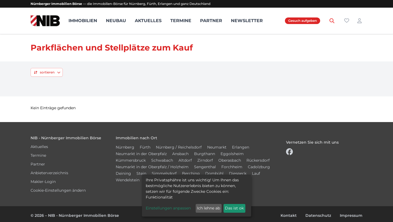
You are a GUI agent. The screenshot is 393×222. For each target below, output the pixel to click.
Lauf (256, 173)
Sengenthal (205, 166)
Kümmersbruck (131, 160)
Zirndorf (205, 160)
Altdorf (185, 160)
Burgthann (204, 153)
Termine (180, 20)
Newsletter (247, 20)
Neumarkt (217, 147)
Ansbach (180, 153)
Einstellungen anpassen (168, 208)
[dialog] (196, 195)
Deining (123, 173)
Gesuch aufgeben (302, 21)
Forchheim (231, 166)
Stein (141, 173)
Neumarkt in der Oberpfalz (141, 153)
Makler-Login (43, 181)
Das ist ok (234, 208)
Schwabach (162, 160)
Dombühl (214, 173)
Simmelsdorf (164, 173)
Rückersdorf (258, 160)
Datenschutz (318, 215)
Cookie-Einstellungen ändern (58, 190)
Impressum (351, 215)
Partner (211, 20)
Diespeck (237, 173)
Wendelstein (127, 179)
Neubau (116, 20)
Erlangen (240, 147)
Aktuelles (148, 20)
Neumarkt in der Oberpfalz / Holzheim (152, 166)
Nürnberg (125, 147)
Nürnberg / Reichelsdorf (179, 147)
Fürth (145, 147)
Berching (191, 173)
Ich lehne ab (208, 208)
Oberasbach (229, 160)
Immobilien (83, 20)
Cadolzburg (259, 166)
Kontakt (289, 215)
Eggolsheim (232, 153)
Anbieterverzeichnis (49, 172)
